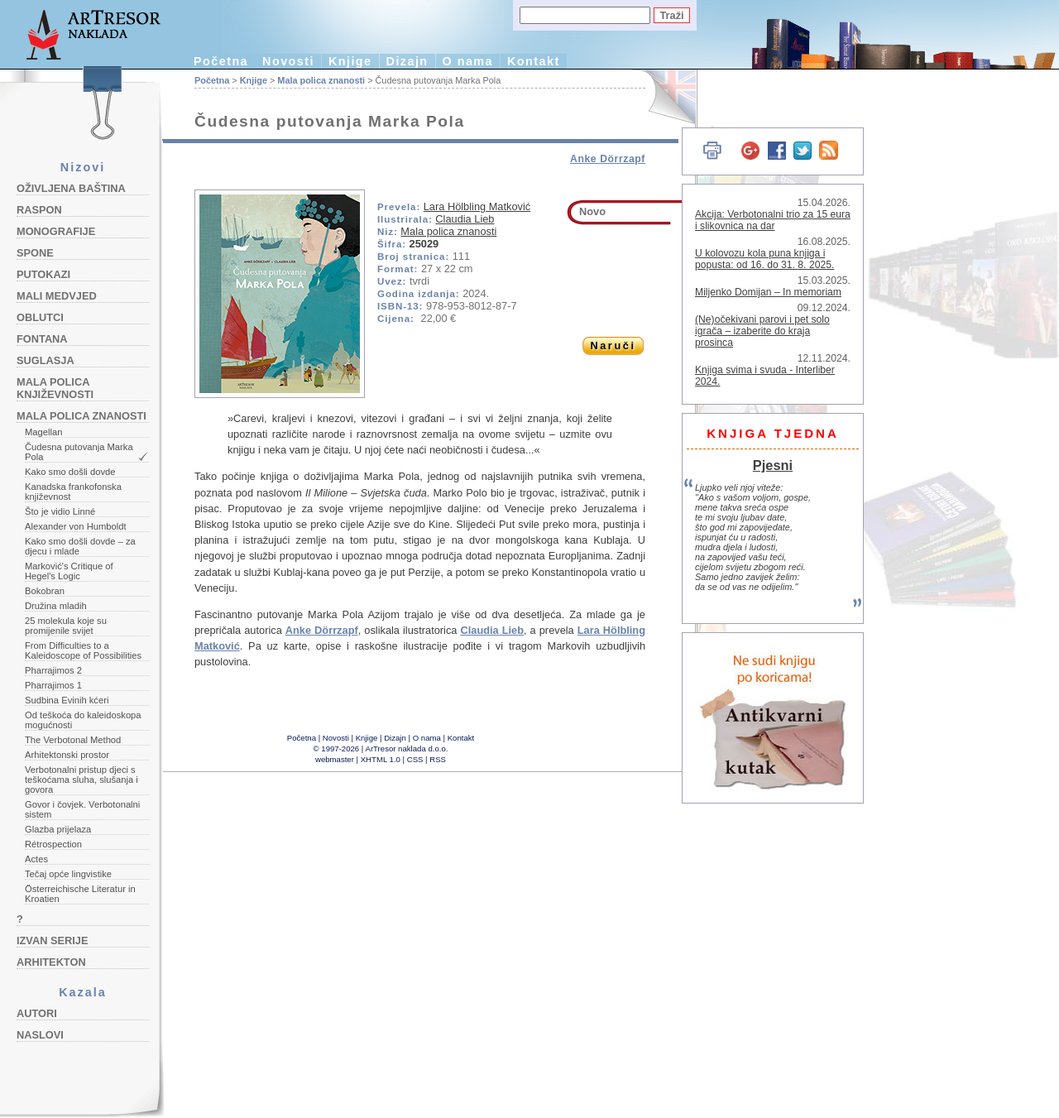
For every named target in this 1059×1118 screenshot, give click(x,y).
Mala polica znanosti (81, 416)
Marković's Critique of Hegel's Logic (69, 571)
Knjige (350, 61)
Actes (36, 859)
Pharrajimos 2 (53, 670)
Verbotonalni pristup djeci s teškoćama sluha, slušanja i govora (81, 779)
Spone (35, 253)
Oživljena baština (71, 188)
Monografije (56, 231)
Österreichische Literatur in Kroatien (80, 894)
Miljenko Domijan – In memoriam (768, 292)
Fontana (42, 339)
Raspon (39, 210)
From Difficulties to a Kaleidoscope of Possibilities (83, 650)
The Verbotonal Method (73, 740)
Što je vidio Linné (60, 511)
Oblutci (40, 317)
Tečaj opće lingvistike (68, 874)
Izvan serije (53, 940)
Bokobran (45, 591)
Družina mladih (56, 606)
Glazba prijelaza (58, 829)
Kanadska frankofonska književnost (73, 491)
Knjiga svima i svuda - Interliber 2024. (765, 375)
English (662, 97)
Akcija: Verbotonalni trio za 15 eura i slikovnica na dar (773, 220)
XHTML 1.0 (380, 759)
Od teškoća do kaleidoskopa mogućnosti (83, 720)
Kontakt (533, 61)
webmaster (334, 759)
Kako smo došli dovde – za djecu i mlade (80, 546)
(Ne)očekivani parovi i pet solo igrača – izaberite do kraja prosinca (762, 331)
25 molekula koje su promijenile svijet (66, 626)
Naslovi (40, 1035)
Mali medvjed (57, 296)
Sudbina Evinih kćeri (66, 700)
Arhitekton (51, 962)
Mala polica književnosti (55, 388)
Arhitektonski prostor (67, 755)
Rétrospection (53, 844)
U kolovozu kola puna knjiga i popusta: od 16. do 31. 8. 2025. (764, 259)
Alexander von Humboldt (76, 526)
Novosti (288, 61)
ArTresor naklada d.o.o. (407, 748)
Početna (221, 61)
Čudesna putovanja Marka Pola (79, 452)
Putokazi (43, 274)
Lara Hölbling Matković (477, 206)
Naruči (612, 345)
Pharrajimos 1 (53, 685)
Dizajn (407, 61)
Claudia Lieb (464, 219)
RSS (437, 759)
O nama (468, 61)
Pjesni (773, 465)
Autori (37, 1013)
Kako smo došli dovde (70, 472)
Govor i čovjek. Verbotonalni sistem (82, 809)
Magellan (43, 432)
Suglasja (45, 360)
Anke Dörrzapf (607, 159)
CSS (415, 759)
